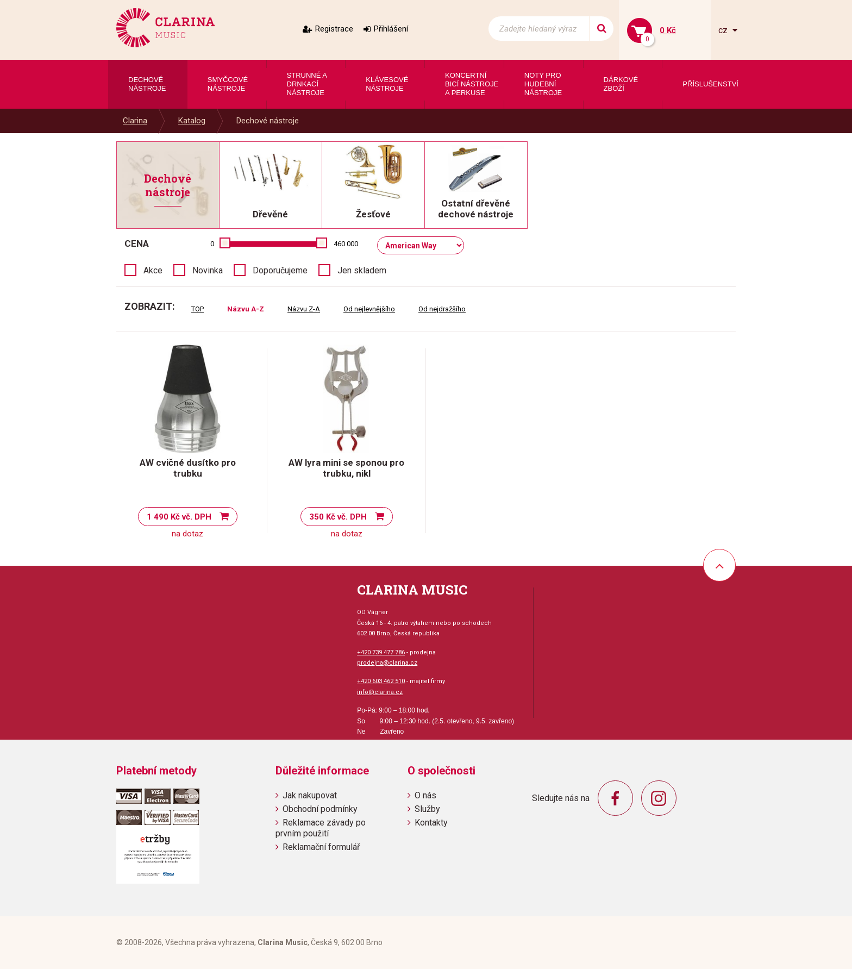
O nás (425, 795)
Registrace (334, 29)
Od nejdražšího (442, 309)
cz (724, 30)
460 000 (346, 244)
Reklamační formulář (321, 847)
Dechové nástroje (267, 121)
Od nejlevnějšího (369, 309)
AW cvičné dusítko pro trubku (188, 468)
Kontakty (431, 822)
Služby (427, 809)
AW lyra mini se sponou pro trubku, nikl (346, 468)
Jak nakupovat (310, 795)
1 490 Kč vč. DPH (179, 517)
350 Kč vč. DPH (338, 517)
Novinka (207, 270)
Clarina (135, 121)
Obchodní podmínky (320, 809)
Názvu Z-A (303, 309)
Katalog (191, 121)
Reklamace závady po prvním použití (320, 827)
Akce (152, 270)
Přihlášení (391, 29)
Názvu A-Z (245, 309)
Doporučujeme (280, 270)
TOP (197, 309)
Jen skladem (361, 270)
